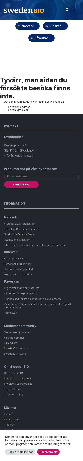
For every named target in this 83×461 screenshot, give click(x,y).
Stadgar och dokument (17, 378)
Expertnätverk (12, 389)
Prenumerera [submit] (21, 184)
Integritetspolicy (13, 394)
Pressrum (9, 424)
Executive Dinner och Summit (21, 229)
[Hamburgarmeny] (75, 10)
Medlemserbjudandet (17, 332)
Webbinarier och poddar (18, 274)
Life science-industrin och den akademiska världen (34, 245)
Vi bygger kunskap (15, 258)
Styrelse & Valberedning (18, 383)
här (68, 444)
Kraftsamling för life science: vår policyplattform (32, 298)
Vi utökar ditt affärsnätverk (19, 223)
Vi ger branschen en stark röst (21, 288)
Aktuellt (8, 414)
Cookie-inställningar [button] (20, 451)
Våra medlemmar (14, 337)
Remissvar (10, 312)
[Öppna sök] (67, 10)
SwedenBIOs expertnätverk (20, 293)
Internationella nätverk (17, 239)
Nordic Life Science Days (19, 234)
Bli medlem (10, 342)
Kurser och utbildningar (17, 263)
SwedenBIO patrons (16, 348)
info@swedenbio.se (18, 156)
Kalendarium (11, 419)
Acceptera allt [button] (48, 451)
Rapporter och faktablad (18, 269)
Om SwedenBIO (13, 373)
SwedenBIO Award (15, 353)
